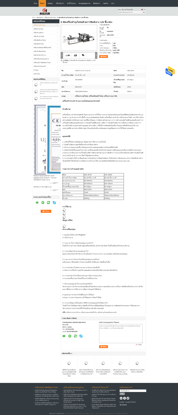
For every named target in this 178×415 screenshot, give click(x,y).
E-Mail (122, 402)
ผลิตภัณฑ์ (39, 17)
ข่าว (112, 3)
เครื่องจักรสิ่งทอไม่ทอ (39, 51)
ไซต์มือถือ (123, 405)
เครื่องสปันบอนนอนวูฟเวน (41, 59)
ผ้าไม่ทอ (35, 70)
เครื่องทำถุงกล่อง (38, 29)
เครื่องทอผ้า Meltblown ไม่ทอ (42, 62)
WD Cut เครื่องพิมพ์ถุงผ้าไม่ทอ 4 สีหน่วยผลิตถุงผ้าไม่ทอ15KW (103, 372)
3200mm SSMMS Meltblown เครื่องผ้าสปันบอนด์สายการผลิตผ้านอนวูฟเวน (47, 403)
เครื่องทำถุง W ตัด (38, 36)
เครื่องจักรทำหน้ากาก (39, 55)
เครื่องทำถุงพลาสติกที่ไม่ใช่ (88, 312)
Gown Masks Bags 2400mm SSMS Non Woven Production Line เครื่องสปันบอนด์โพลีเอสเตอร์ (104, 406)
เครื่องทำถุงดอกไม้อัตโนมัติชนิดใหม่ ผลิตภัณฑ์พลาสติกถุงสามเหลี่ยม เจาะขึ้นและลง (49, 91)
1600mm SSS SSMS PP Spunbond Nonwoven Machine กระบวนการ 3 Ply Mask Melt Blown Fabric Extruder (74, 406)
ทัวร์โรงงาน (71, 3)
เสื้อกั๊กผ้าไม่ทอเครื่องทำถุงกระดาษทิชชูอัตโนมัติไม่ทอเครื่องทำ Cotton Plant (69, 373)
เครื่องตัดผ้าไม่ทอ (38, 44)
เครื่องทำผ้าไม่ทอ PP (39, 66)
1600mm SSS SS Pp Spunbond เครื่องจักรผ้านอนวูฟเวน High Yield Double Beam (73, 400)
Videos (50, 3)
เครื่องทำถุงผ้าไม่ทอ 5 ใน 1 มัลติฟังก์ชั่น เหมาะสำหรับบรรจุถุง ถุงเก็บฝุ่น (120, 372)
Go (144, 12)
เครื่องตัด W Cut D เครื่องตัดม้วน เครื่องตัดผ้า (137, 371)
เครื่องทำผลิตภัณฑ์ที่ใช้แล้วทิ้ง (42, 47)
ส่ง (122, 394)
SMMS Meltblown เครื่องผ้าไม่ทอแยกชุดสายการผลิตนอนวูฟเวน (47, 399)
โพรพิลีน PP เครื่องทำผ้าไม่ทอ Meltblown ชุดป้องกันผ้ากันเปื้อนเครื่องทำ (104, 391)
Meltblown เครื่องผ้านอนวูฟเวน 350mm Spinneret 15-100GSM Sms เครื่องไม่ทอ (47, 395)
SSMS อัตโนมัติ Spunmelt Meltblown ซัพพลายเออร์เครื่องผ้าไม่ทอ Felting (46, 391)
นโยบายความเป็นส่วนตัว (56, 413)
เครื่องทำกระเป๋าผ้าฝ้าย (73, 312)
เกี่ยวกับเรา (60, 3)
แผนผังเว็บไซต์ (130, 402)
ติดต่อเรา (96, 3)
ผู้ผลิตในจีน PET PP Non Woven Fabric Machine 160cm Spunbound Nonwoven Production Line (104, 400)
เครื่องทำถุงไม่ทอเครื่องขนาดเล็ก (107, 312)
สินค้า (42, 3)
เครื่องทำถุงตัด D (38, 32)
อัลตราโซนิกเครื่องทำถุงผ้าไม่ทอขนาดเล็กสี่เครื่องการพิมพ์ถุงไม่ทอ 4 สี (86, 372)
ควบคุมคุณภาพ (84, 3)
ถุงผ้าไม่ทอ (36, 74)
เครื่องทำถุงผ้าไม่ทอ (50, 17)
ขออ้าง (105, 3)
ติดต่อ (104, 56)
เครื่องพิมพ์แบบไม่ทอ (39, 40)
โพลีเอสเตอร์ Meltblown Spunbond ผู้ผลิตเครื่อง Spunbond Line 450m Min (75, 395)
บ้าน (35, 3)
